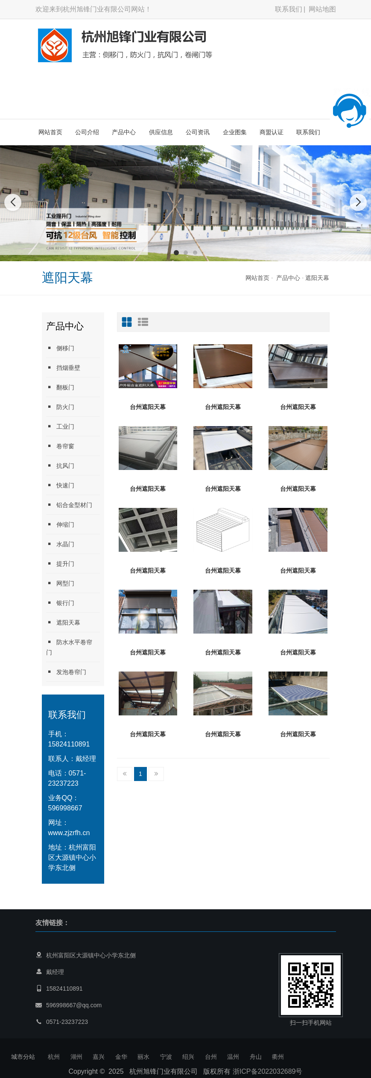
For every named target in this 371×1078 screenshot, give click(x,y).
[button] (176, 252)
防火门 (60, 406)
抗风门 (60, 465)
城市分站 (23, 1056)
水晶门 (60, 544)
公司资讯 (198, 132)
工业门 (60, 426)
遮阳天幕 (317, 277)
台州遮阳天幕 (148, 407)
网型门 (60, 583)
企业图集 (235, 132)
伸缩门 (60, 524)
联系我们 (288, 9)
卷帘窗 (60, 446)
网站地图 (322, 9)
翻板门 (60, 387)
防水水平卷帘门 (69, 647)
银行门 (60, 602)
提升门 (60, 563)
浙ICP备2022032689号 (268, 1071)
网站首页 (50, 132)
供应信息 (161, 132)
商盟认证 (271, 132)
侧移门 (60, 348)
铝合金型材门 (69, 504)
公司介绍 (87, 132)
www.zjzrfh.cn (69, 832)
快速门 (60, 485)
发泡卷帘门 (66, 671)
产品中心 (124, 132)
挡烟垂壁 (63, 367)
